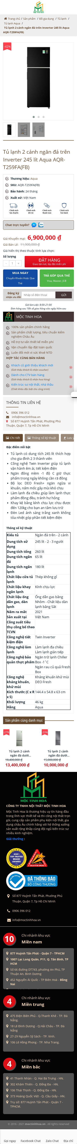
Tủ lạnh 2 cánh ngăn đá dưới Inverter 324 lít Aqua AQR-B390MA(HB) (57, 753)
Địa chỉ (68, 1136)
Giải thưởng (14, 839)
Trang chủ (14, 18)
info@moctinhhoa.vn (23, 417)
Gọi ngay (10, 1136)
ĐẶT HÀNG (49, 261)
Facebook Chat (31, 1136)
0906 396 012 (17, 413)
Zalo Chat (52, 1136)
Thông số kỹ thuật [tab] (42, 438)
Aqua (34, 179)
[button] (33, 117)
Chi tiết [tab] (13, 438)
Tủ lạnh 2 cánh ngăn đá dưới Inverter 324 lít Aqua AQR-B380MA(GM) (19, 753)
